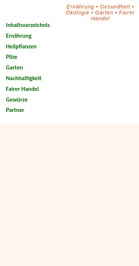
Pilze (11, 56)
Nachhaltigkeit (24, 78)
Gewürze (16, 99)
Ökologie (77, 13)
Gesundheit (115, 7)
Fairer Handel (22, 88)
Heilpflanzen (21, 46)
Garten (104, 13)
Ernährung (80, 7)
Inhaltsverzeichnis (28, 24)
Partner (15, 109)
